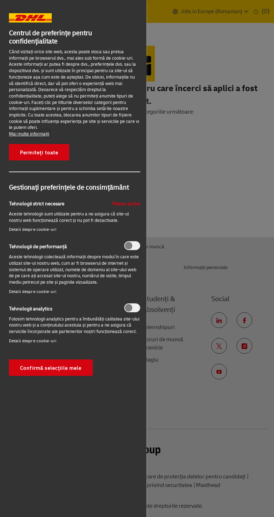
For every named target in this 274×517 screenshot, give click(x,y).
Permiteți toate (39, 152)
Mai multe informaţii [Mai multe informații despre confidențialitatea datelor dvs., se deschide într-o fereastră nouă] (29, 133)
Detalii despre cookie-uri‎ (32, 229)
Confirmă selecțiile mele (51, 367)
